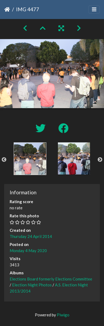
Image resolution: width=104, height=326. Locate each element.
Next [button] (100, 159)
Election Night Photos (32, 284)
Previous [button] (4, 159)
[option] (30, 158)
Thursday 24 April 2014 (31, 236)
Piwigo (63, 314)
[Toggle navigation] (94, 9)
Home (7, 9)
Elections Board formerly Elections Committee (51, 278)
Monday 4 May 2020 (28, 250)
